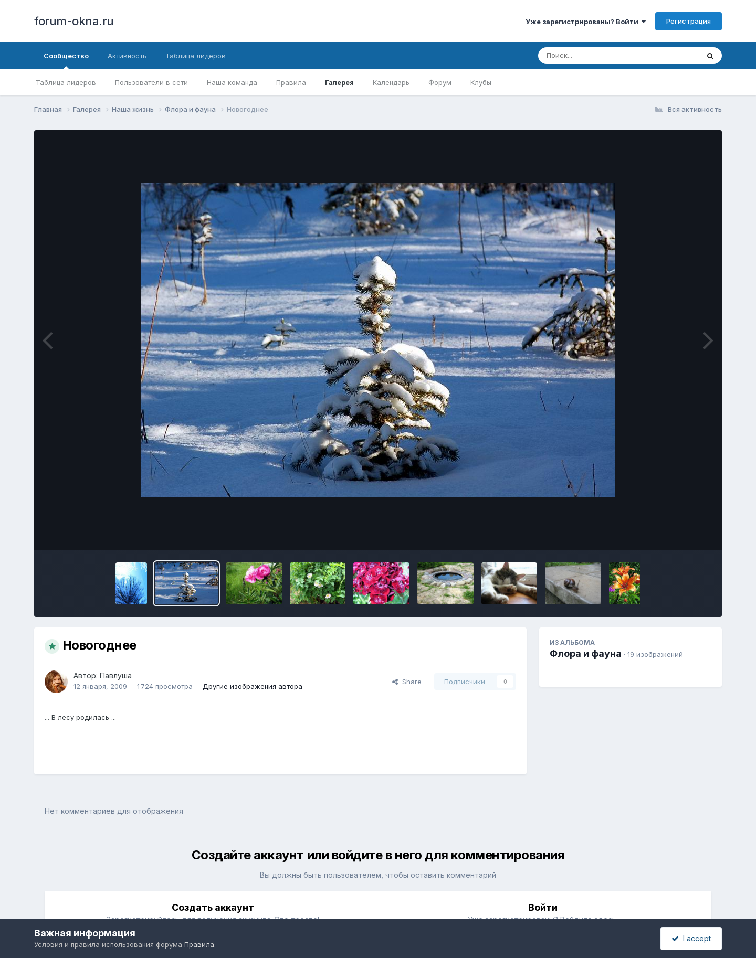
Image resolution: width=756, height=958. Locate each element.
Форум (440, 82)
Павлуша (116, 675)
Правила (291, 82)
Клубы (480, 82)
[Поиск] (598, 55)
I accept (691, 938)
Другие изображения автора (252, 686)
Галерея (339, 82)
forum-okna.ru (74, 21)
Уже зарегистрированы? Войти (586, 21)
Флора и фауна (586, 653)
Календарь (391, 82)
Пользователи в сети (151, 82)
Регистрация (688, 21)
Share (407, 681)
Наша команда (232, 82)
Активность (127, 55)
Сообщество (66, 60)
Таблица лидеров (66, 82)
